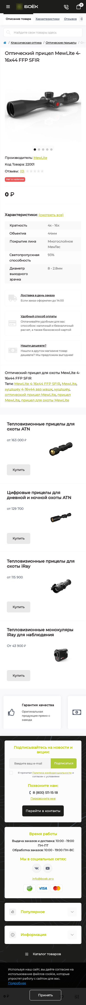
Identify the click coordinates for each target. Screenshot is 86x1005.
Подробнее (17, 983)
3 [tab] (43, 149)
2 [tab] (39, 149)
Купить (19, 470)
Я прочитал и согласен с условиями (44, 774)
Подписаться (63, 763)
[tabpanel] (43, 104)
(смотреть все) (51, 215)
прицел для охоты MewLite (45, 400)
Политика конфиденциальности (52, 772)
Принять (45, 995)
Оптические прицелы (61, 42)
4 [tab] (47, 149)
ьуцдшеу (61, 389)
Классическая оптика (26, 42)
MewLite (40, 158)
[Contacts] (66, 6)
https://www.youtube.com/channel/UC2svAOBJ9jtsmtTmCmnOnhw (48, 868)
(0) (22, 171)
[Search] (8, 32)
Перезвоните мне (43, 798)
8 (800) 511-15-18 (45, 793)
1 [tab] (35, 149)
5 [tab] (51, 149)
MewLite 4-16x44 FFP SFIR (37, 384)
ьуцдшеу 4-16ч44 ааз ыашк (29, 389)
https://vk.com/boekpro (37, 868)
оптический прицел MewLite (30, 395)
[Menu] (8, 6)
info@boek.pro (43, 878)
